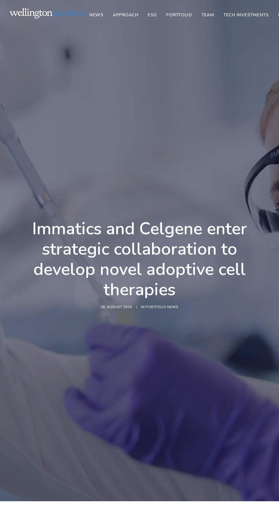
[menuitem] (98, 15)
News (96, 15)
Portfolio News (162, 224)
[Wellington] (47, 13)
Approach (126, 15)
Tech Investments (246, 15)
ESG (152, 15)
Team (207, 15)
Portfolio (179, 15)
